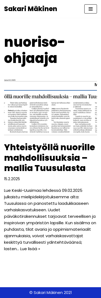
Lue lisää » (30, 249)
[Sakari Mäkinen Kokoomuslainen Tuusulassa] (30, 9)
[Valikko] (90, 9)
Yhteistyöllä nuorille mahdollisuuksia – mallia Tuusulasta (49, 157)
